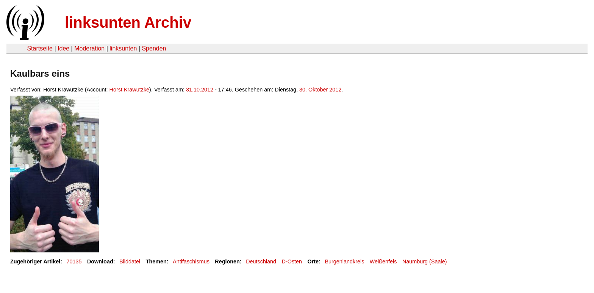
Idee (63, 48)
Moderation (89, 48)
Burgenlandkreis (344, 261)
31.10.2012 (199, 90)
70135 (74, 261)
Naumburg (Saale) (424, 261)
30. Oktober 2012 (320, 90)
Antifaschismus (191, 261)
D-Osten (292, 261)
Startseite (40, 48)
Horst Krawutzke (129, 90)
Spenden (154, 48)
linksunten (123, 48)
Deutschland (261, 261)
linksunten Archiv (128, 22)
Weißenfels (383, 261)
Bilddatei (129, 261)
